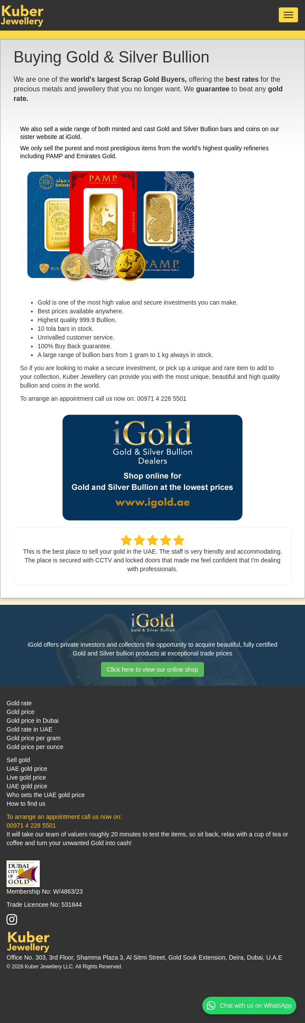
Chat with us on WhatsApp (249, 1005)
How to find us (26, 803)
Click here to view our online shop (152, 669)
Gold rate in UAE (29, 729)
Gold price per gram (34, 738)
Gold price (21, 711)
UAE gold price (27, 768)
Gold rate (19, 703)
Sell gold (18, 759)
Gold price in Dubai (33, 720)
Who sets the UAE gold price (46, 794)
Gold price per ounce (35, 746)
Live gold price (26, 777)
